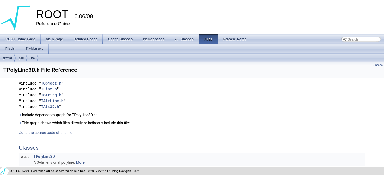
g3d (21, 57)
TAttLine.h (52, 100)
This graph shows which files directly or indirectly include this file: (74, 123)
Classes (378, 65)
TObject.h (51, 83)
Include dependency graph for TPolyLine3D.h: (58, 115)
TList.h (49, 89)
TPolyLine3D (44, 156)
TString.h (51, 95)
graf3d (7, 57)
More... (81, 162)
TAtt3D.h (50, 106)
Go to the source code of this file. (46, 132)
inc (32, 57)
